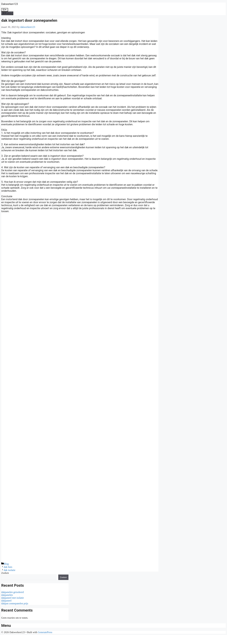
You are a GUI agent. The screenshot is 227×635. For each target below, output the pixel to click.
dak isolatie (9, 570)
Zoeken (5, 573)
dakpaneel (6, 600)
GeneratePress (45, 632)
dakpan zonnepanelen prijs (14, 603)
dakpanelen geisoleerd (12, 592)
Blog (6, 563)
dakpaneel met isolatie (12, 597)
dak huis (8, 567)
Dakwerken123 (9, 4)
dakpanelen (7, 595)
